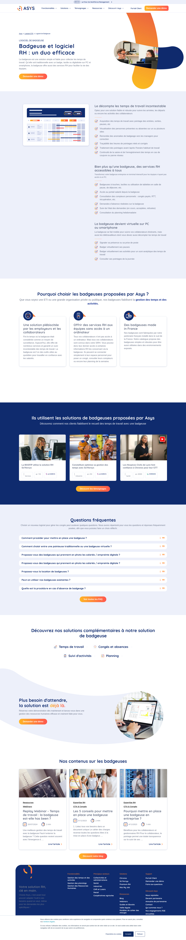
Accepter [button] (128, 934)
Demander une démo (156, 8)
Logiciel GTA (29, 34)
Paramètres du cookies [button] (114, 934)
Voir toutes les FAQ (93, 599)
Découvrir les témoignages (93, 489)
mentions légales (49, 922)
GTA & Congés (80, 806)
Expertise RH (79, 802)
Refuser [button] (140, 934)
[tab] (49, 8)
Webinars (27, 806)
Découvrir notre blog (93, 856)
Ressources (28, 802)
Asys (20, 34)
